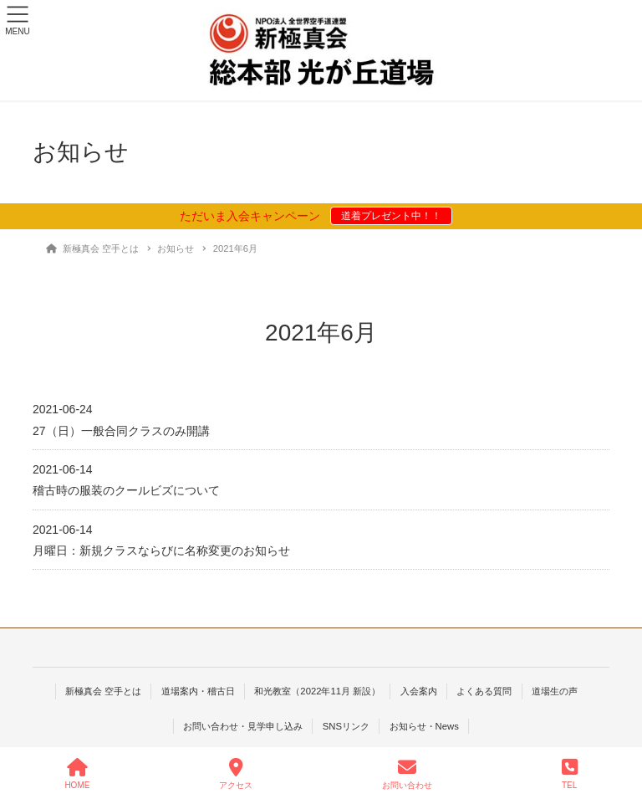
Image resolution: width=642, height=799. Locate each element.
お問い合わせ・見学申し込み (243, 726)
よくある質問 (484, 691)
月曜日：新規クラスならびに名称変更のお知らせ (161, 550)
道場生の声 (555, 691)
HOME (76, 774)
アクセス (235, 774)
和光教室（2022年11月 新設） (317, 691)
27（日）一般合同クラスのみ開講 (121, 431)
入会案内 (418, 691)
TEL (570, 774)
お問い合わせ (407, 774)
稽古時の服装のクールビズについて (126, 490)
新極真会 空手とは (103, 691)
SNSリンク (346, 726)
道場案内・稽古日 (198, 691)
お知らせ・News (424, 726)
